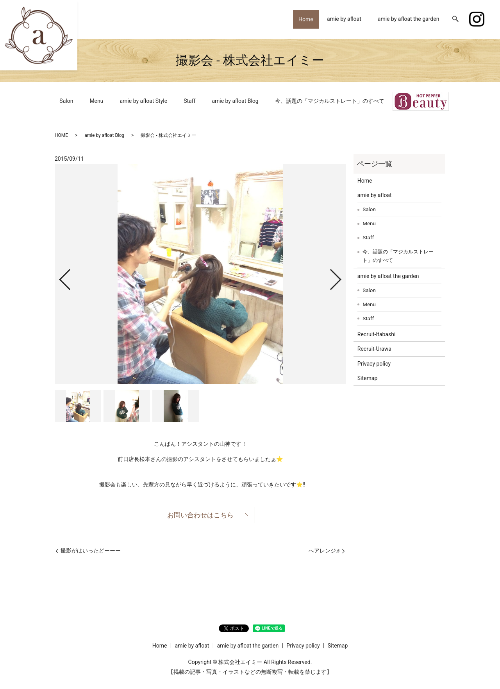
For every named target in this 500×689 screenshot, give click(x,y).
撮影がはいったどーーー (91, 552)
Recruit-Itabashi (376, 334)
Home (303, 19)
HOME (61, 135)
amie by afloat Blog (235, 101)
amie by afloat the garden (408, 19)
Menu (96, 101)
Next (342, 276)
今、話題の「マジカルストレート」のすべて (329, 101)
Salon (66, 101)
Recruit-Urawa (374, 349)
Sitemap (367, 378)
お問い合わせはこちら (200, 515)
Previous (58, 276)
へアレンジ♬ (324, 552)
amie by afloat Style (144, 101)
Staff (189, 101)
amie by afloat (344, 19)
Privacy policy (374, 364)
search (455, 19)
